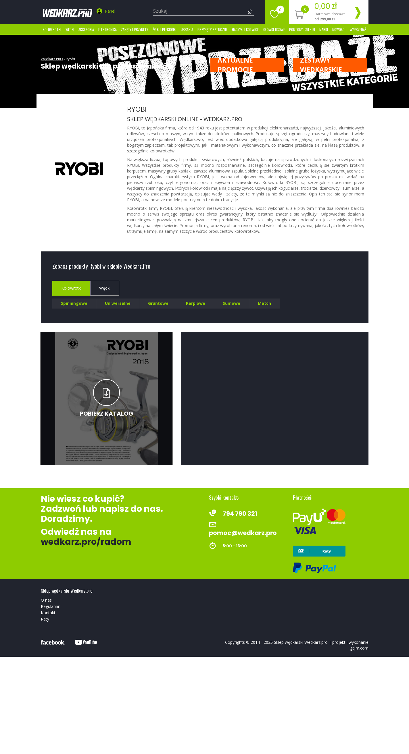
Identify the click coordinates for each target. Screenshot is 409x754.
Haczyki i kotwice (245, 29)
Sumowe (231, 303)
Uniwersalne (117, 303)
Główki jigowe (274, 29)
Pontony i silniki (302, 29)
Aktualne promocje (235, 65)
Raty (45, 619)
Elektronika (107, 29)
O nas (46, 600)
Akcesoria (86, 29)
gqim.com (359, 648)
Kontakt (48, 612)
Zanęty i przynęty (134, 29)
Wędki (70, 29)
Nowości (338, 29)
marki (323, 29)
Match (264, 303)
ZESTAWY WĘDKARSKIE (321, 65)
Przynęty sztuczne (212, 29)
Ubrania (187, 29)
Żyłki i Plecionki (164, 29)
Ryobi (70, 59)
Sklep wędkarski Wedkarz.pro (301, 642)
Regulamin (50, 606)
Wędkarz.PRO (52, 59)
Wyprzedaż (358, 29)
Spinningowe (74, 303)
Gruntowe (158, 303)
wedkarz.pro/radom (86, 542)
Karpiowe (195, 303)
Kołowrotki (52, 29)
